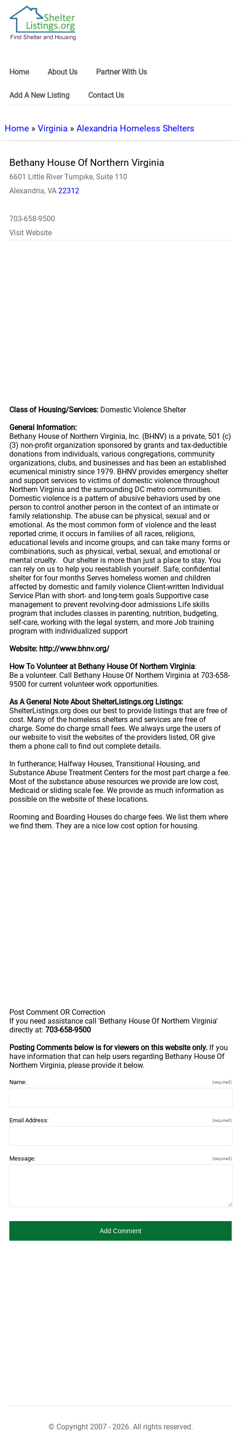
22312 (68, 190)
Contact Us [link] (106, 95)
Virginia (53, 128)
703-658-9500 (32, 218)
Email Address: (120, 1120)
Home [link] (19, 72)
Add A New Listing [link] (39, 95)
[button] (120, 1231)
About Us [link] (62, 72)
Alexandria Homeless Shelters (135, 128)
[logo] (42, 23)
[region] (120, 328)
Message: (120, 1158)
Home (17, 128)
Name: (120, 1082)
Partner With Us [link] (121, 72)
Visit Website (30, 232)
